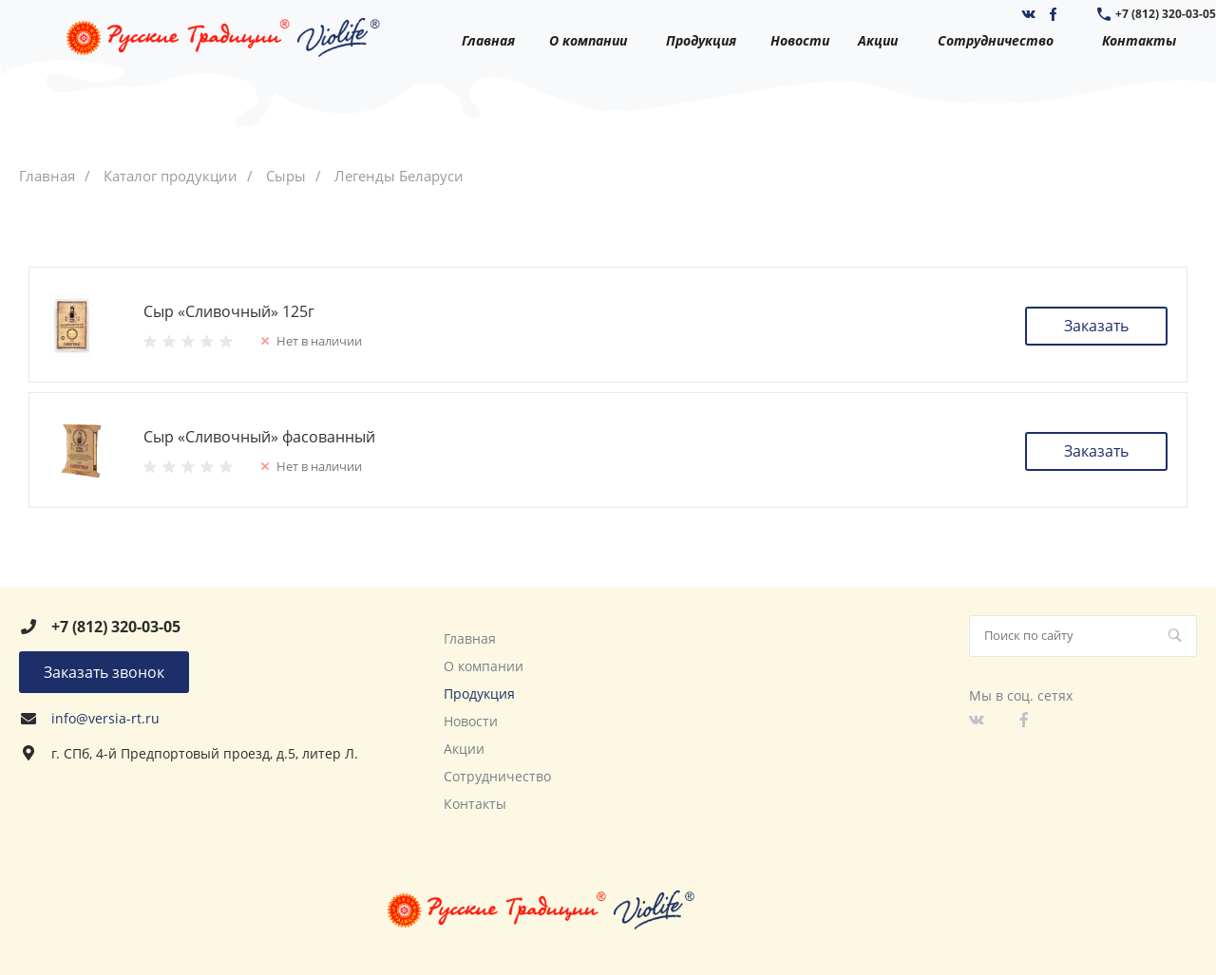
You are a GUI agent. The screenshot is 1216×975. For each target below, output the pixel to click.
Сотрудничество (497, 776)
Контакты (475, 804)
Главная (470, 638)
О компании (483, 666)
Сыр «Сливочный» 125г (228, 311)
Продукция (479, 693)
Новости (471, 721)
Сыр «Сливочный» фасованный (259, 436)
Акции (464, 749)
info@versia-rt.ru (105, 718)
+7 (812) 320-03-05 (1165, 14)
